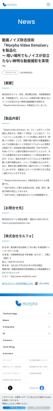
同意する (14, 407)
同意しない (38, 407)
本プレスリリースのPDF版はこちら (17, 283)
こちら (10, 403)
